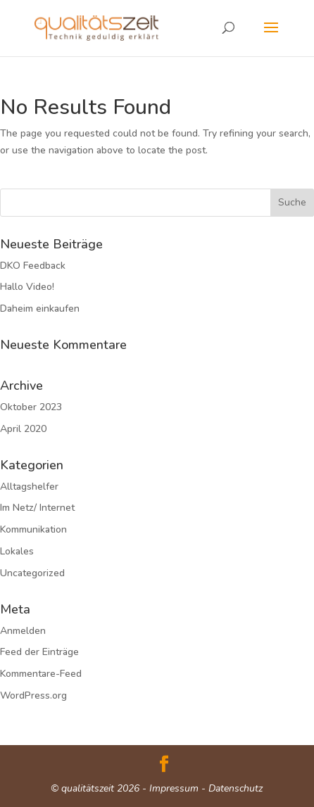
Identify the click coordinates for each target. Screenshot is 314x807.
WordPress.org (33, 695)
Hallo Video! (27, 286)
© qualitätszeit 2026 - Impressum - (129, 788)
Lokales (17, 551)
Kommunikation (33, 529)
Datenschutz (235, 788)
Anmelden (23, 630)
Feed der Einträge (39, 652)
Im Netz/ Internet (37, 507)
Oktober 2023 (31, 407)
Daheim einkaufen (40, 308)
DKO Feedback (32, 265)
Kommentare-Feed (41, 673)
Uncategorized (32, 573)
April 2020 (23, 429)
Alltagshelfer (29, 486)
